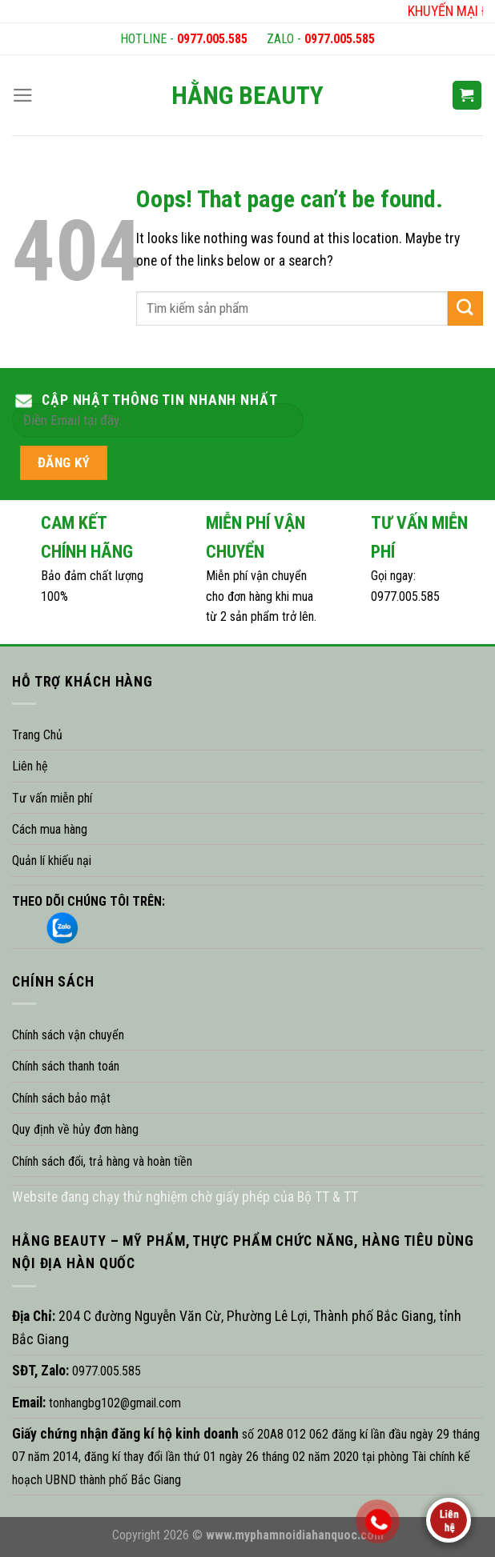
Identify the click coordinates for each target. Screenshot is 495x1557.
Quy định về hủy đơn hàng (75, 1129)
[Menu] (23, 95)
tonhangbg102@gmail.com (113, 1403)
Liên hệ (30, 766)
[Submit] (465, 308)
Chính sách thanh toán (65, 1066)
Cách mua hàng (49, 829)
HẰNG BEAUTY (247, 95)
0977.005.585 (212, 38)
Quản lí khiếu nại (51, 860)
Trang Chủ (37, 734)
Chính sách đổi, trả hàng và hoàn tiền (102, 1161)
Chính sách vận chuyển (68, 1035)
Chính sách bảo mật (61, 1098)
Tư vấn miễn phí (52, 798)
